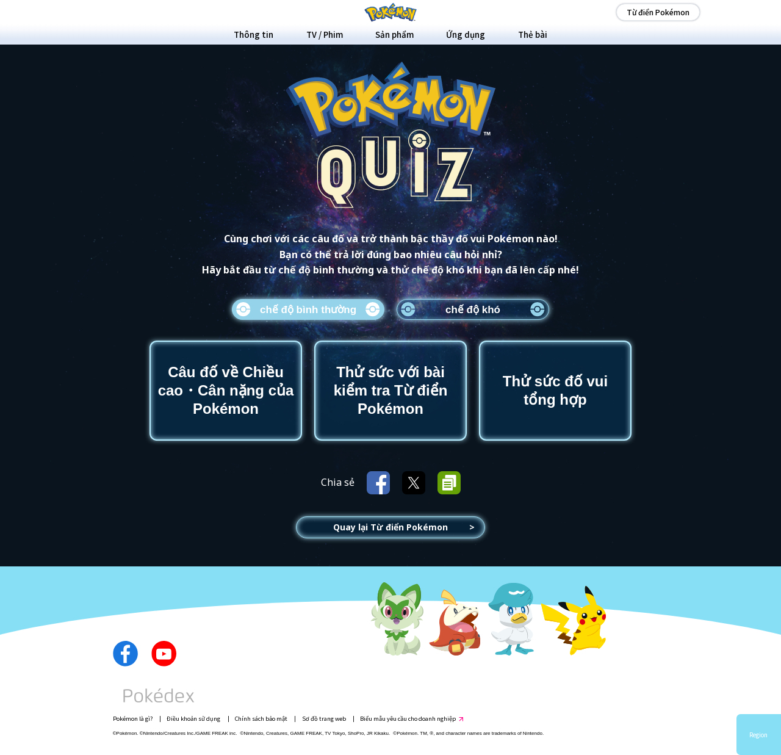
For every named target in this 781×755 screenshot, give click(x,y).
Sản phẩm (394, 34)
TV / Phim (324, 34)
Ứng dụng (465, 34)
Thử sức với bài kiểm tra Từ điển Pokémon (391, 390)
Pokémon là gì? (133, 718)
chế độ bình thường (308, 310)
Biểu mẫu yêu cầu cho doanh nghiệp (408, 718)
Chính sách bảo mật (261, 718)
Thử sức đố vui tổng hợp (555, 390)
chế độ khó (472, 310)
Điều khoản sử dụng (193, 718)
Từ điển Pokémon (658, 12)
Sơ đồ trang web (324, 718)
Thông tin (253, 34)
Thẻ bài (532, 34)
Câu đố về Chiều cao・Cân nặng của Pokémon (226, 390)
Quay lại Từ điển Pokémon (390, 527)
